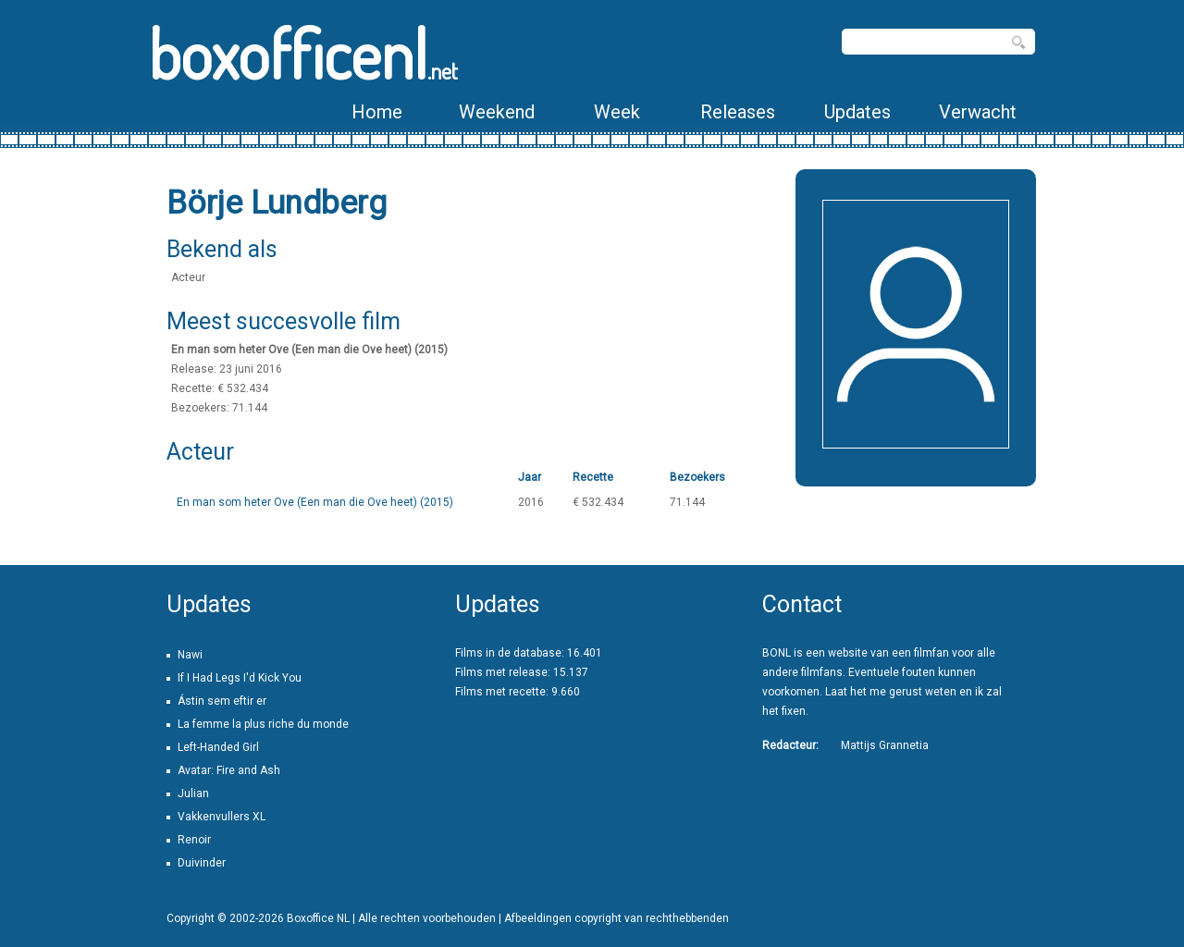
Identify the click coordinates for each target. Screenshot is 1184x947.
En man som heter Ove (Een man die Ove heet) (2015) (315, 502)
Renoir (194, 839)
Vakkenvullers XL (221, 816)
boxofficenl (303, 53)
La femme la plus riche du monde (263, 724)
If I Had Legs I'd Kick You (240, 677)
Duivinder (202, 862)
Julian (193, 793)
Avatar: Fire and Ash (229, 770)
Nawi (190, 654)
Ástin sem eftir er (222, 701)
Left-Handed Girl (218, 747)
